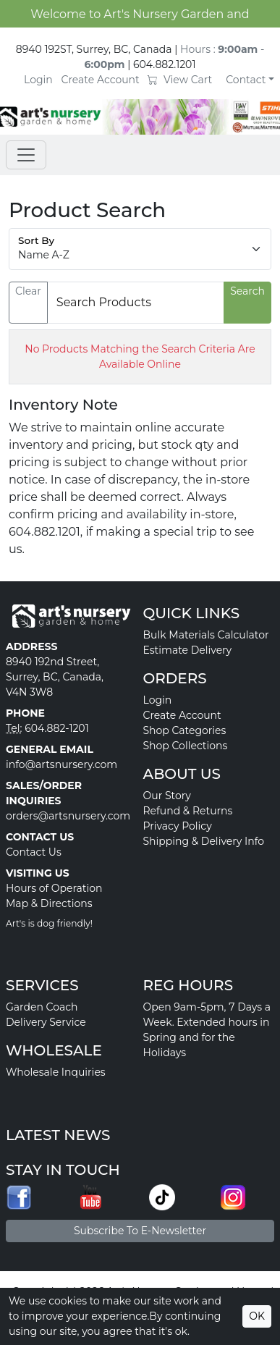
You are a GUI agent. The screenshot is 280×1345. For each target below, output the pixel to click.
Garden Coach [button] (41, 1006)
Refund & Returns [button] (188, 810)
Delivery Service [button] (46, 1022)
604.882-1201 (57, 728)
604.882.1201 (164, 64)
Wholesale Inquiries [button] (56, 1072)
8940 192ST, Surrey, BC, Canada (94, 49)
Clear (28, 291)
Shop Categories (184, 730)
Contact (246, 79)
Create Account (100, 79)
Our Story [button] (167, 795)
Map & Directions (49, 903)
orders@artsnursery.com (68, 815)
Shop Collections (185, 745)
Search (247, 291)
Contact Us (33, 852)
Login (38, 79)
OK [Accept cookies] (257, 1316)
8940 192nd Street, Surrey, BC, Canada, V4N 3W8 (54, 677)
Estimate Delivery (187, 650)
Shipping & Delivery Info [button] (204, 841)
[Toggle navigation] (26, 154)
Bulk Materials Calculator (206, 634)
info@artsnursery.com (61, 764)
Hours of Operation (54, 888)
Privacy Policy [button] (177, 825)
